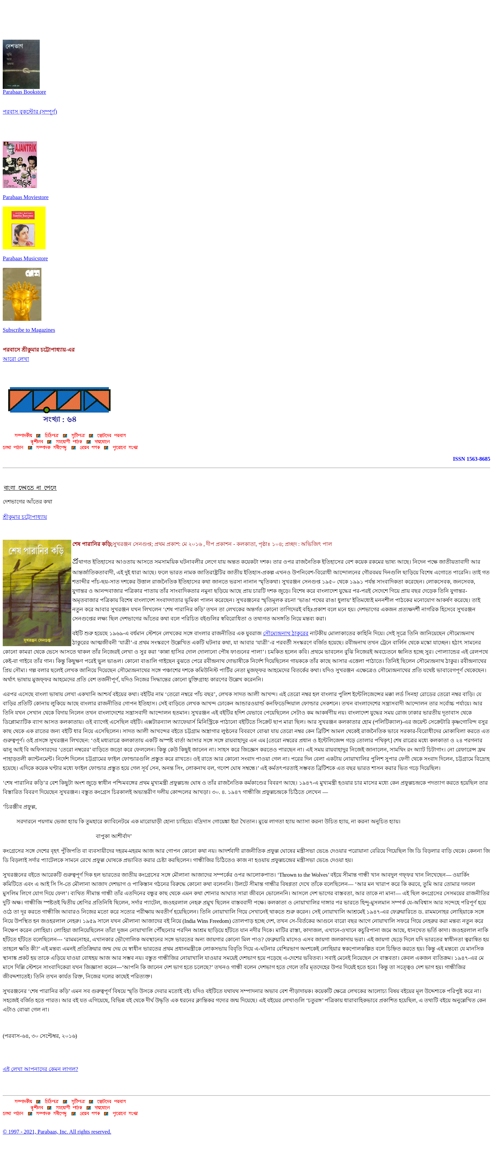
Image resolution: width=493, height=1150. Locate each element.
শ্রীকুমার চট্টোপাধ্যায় (25, 517)
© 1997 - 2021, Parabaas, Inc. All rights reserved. (57, 1132)
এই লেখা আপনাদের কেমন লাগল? (40, 1069)
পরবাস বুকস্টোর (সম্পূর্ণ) (30, 112)
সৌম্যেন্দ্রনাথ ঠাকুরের (285, 633)
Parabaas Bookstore (24, 89)
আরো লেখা (16, 359)
